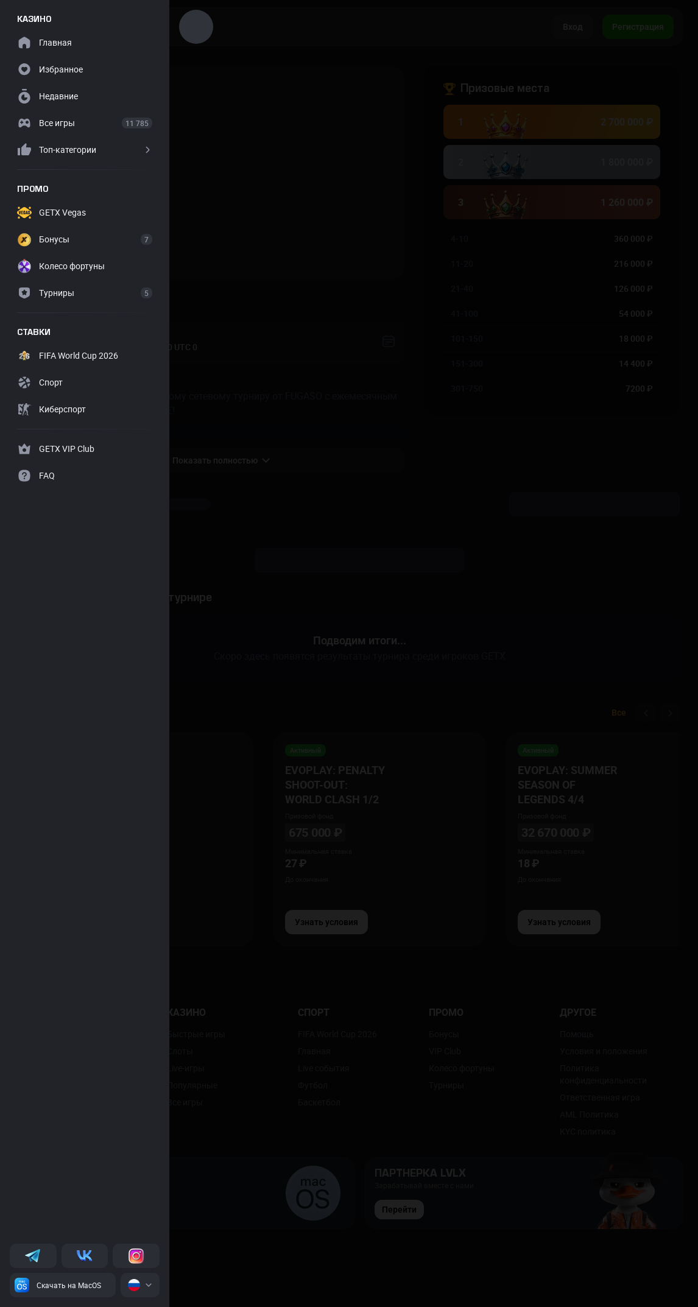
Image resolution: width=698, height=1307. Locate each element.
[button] (85, 150)
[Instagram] (136, 1256)
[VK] (85, 1256)
